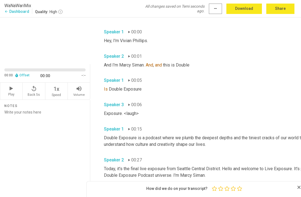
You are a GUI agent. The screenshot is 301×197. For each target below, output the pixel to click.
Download (244, 8)
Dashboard (16, 11)
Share (280, 8)
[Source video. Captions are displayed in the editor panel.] (45, 40)
